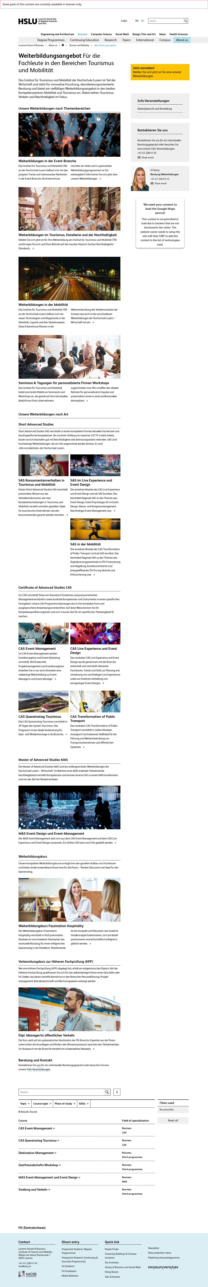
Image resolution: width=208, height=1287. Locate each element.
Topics (126, 40)
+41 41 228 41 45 (147, 152)
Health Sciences (179, 34)
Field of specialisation (135, 1120)
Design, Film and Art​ (144, 34)
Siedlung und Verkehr (34, 1189)
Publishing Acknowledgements (164, 1257)
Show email (148, 157)
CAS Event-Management (36, 1128)
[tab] (24, 1103)
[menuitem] (51, 40)
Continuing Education (84, 40)
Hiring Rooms (111, 1271)
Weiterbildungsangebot (105, 45)
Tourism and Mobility (79, 45)
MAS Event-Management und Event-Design (49, 1177)
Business (82, 34)
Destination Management (37, 1153)
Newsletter (153, 1248)
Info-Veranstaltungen (38, 1069)
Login (124, 20)
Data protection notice (159, 1252)
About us (182, 40)
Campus (164, 40)
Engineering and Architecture (57, 34)
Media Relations (70, 1275)
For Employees (69, 1271)
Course (22, 1120)
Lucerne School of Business (31, 45)
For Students (68, 1266)
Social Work (122, 34)
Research (111, 40)
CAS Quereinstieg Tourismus (38, 1140)
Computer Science (101, 34)
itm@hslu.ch (24, 1266)
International (145, 40)
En (142, 20)
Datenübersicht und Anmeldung (155, 108)
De (136, 20)
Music (162, 34)
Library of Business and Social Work (123, 1267)
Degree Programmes (51, 40)
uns (39, 1065)
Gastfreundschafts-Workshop (39, 1165)
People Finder (112, 1249)
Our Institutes (112, 1262)
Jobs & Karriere (112, 1276)
